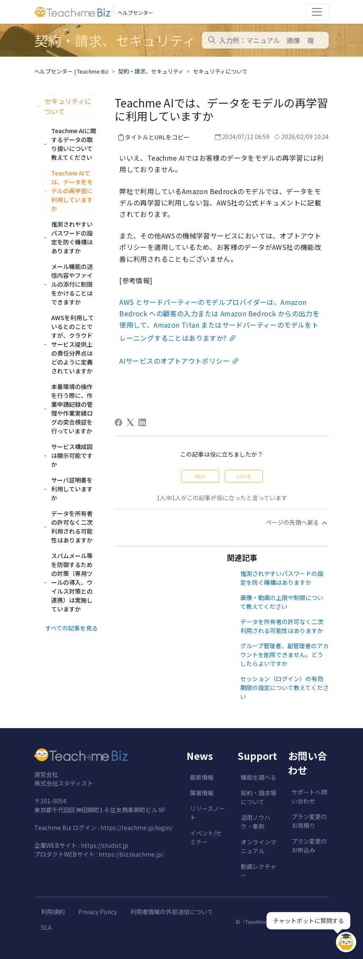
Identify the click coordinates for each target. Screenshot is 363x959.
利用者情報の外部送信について (171, 911)
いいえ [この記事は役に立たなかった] (243, 476)
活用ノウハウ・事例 (255, 821)
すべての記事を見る (71, 628)
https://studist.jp (104, 845)
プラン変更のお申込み (309, 845)
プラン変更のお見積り (309, 821)
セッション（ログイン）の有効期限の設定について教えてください (284, 687)
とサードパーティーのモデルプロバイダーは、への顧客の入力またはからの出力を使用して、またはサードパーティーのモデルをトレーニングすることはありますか (219, 320)
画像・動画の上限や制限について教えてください (281, 602)
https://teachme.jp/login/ (136, 827)
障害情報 (202, 793)
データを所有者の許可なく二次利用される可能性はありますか (281, 626)
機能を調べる (258, 777)
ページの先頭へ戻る (297, 522)
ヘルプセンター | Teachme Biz (71, 71)
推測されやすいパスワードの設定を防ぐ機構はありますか (281, 577)
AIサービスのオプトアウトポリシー (174, 361)
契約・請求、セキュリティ (151, 71)
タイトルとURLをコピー (157, 137)
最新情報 (202, 777)
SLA (46, 927)
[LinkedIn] (142, 422)
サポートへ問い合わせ (309, 796)
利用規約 (53, 911)
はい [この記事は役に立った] (200, 476)
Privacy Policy (97, 911)
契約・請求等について (258, 797)
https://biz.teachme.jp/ (131, 854)
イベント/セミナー (206, 837)
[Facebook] (118, 422)
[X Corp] (130, 422)
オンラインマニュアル (258, 846)
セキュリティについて (220, 71)
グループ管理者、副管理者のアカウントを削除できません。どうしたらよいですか (284, 654)
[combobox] (265, 40)
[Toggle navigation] (317, 11)
